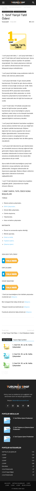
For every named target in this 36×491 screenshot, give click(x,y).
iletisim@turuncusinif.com (20, 400)
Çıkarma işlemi (8, 244)
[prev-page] (3, 372)
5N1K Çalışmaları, (9, 206)
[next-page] (6, 372)
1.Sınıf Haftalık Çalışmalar (20, 11)
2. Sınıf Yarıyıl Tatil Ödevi (10, 333)
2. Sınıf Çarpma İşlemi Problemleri (23, 436)
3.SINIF (13, 485)
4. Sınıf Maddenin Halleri (26, 333)
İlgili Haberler (7, 340)
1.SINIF (28, 483)
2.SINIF (7, 485)
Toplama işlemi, (9, 241)
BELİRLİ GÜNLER (26, 485)
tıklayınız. (14, 297)
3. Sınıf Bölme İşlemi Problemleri (23, 418)
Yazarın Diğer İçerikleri (19, 340)
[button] (3, 2)
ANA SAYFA (7, 483)
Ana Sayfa (4, 7)
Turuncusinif (5, 22)
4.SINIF (18, 485)
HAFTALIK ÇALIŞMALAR (15, 7)
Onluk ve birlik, (8, 237)
